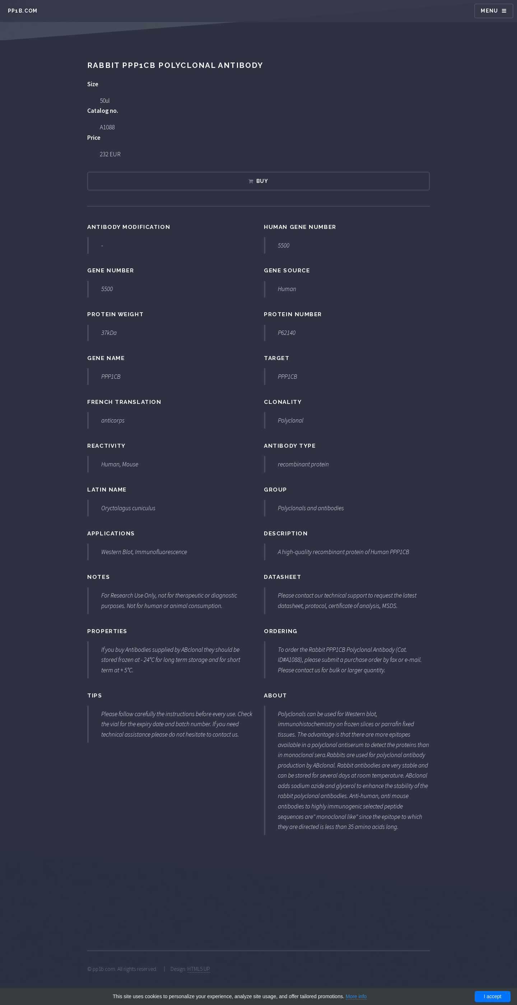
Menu (489, 11)
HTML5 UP (198, 968)
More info (356, 996)
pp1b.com (23, 11)
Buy (262, 181)
